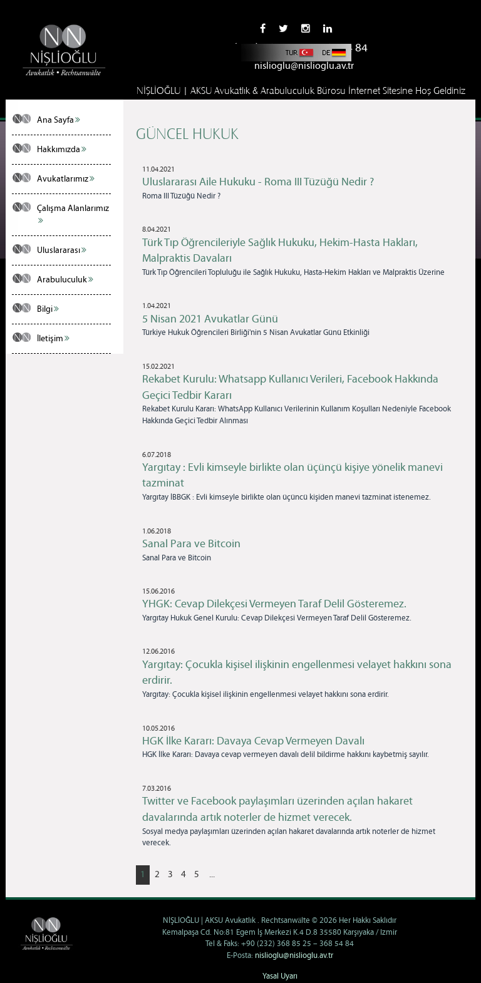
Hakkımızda (61, 150)
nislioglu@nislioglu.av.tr (304, 66)
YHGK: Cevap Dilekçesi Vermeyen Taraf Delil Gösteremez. (274, 604)
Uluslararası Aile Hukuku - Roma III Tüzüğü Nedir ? (258, 182)
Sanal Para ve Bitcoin (191, 544)
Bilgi (48, 309)
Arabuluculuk (65, 280)
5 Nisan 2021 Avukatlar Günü (210, 319)
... (212, 875)
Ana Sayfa (58, 120)
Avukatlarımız (66, 179)
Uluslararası (61, 250)
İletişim (53, 339)
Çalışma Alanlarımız (73, 214)
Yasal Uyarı (279, 976)
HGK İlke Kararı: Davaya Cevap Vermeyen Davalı (253, 741)
